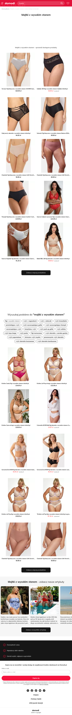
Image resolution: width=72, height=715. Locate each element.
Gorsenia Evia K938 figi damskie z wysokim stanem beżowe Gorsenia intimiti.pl (24, 469)
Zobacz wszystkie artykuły (36, 630)
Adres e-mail (5, 668)
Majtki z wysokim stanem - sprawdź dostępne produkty (36, 47)
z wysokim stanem (12, 321)
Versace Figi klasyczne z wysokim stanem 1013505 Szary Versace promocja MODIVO (26, 89)
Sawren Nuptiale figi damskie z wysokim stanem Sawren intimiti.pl (21, 258)
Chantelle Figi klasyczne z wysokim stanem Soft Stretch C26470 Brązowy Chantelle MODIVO (28, 558)
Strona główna (5, 9)
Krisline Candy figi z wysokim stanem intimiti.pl (15, 383)
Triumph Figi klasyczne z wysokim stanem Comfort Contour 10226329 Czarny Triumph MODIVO (29, 217)
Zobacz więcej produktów (36, 273)
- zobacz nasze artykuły (36, 581)
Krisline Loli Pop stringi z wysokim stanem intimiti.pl (52, 383)
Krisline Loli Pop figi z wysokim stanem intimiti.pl (16, 514)
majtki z (30, 321)
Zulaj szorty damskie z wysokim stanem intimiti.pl (16, 133)
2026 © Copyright (36, 712)
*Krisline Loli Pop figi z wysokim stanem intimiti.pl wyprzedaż (54, 514)
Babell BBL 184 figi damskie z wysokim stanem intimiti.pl (53, 258)
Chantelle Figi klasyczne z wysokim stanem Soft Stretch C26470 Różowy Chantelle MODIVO (28, 175)
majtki (61, 321)
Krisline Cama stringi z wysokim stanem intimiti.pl (16, 425)
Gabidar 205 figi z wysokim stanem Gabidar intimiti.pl (52, 89)
